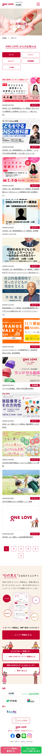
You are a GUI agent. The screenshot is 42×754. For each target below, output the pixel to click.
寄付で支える (22, 671)
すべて (11, 55)
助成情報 (31, 61)
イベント (31, 55)
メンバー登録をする (23, 635)
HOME (4, 38)
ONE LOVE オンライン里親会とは (22, 656)
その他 (11, 67)
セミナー (11, 61)
